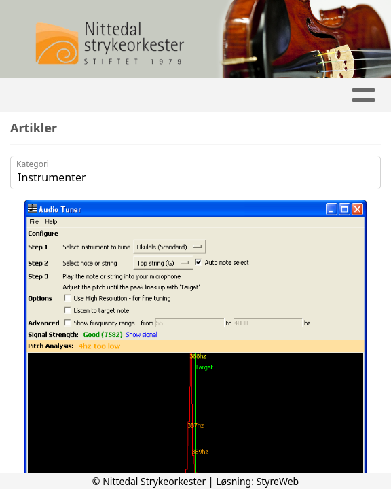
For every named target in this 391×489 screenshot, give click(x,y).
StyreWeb (278, 481)
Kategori (32, 164)
